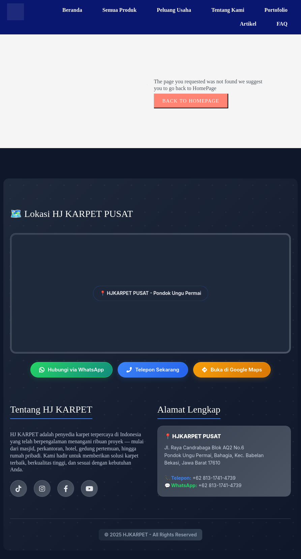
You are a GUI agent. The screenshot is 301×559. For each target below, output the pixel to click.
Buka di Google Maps (232, 369)
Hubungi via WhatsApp (71, 369)
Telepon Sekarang (152, 369)
